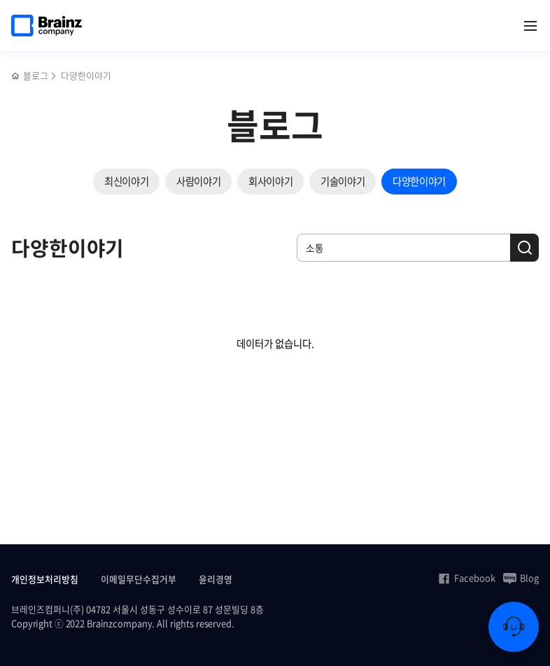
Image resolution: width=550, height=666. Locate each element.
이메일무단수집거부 (138, 579)
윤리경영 (215, 579)
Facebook (466, 577)
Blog (521, 577)
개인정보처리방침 (44, 579)
